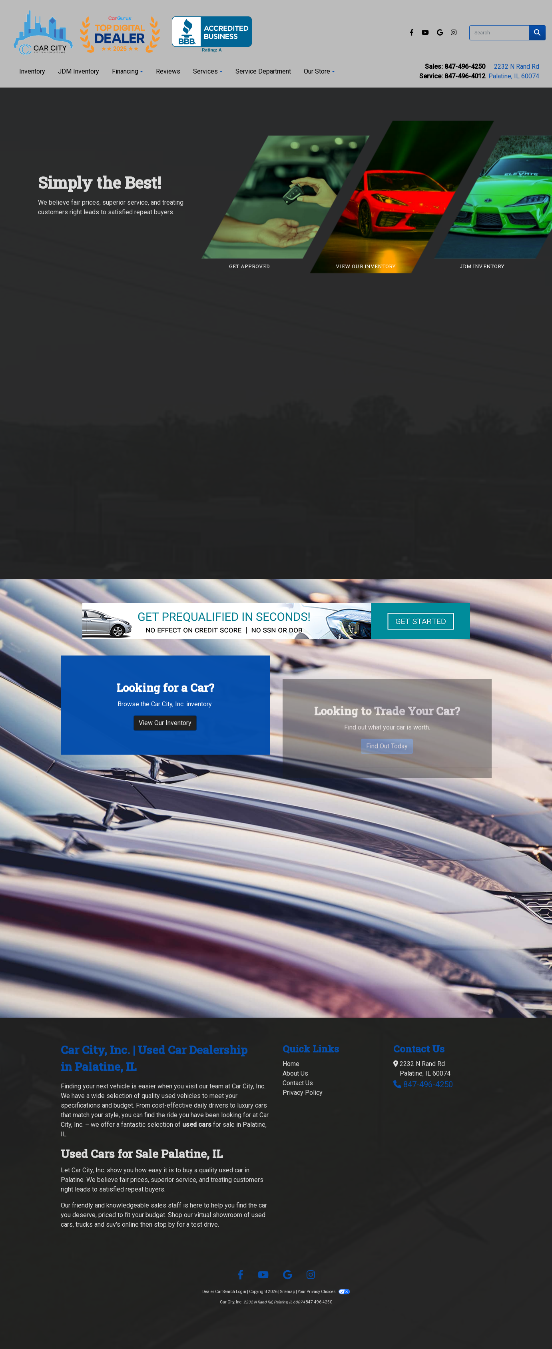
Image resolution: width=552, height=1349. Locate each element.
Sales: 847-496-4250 (455, 66)
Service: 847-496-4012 (452, 76)
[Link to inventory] (408, 197)
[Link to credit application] (291, 197)
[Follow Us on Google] (440, 32)
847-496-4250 (428, 1084)
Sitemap (287, 1291)
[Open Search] (499, 32)
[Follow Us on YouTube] (426, 32)
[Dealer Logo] (129, 32)
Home (291, 1064)
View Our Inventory (165, 757)
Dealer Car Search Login (224, 1291)
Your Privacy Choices (324, 1291)
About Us (295, 1073)
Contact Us (298, 1083)
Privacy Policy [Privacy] (303, 1092)
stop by (164, 1224)
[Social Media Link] (453, 32)
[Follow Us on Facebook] (412, 32)
